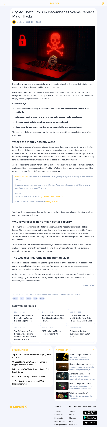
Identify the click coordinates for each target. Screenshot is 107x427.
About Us (57, 412)
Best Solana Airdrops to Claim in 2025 (28, 376)
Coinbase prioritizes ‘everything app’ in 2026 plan (80, 334)
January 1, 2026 (51, 201)
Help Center (58, 418)
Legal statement (60, 421)
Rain (35, 298)
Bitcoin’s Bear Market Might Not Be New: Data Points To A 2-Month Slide (81, 318)
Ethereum (72, 418)
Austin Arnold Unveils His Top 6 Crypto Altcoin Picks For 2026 (53, 318)
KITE (22, 298)
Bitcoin (71, 415)
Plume (15, 298)
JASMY (42, 298)
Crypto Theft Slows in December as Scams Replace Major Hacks (23, 318)
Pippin (29, 298)
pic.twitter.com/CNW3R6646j (52, 196)
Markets (20, 22)
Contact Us (58, 415)
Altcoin (71, 421)
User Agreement (60, 424)
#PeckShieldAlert (21, 176)
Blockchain (73, 424)
